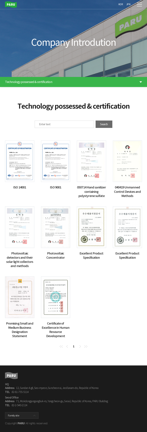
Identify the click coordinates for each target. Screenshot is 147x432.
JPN (128, 4)
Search (104, 124)
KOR (120, 4)
